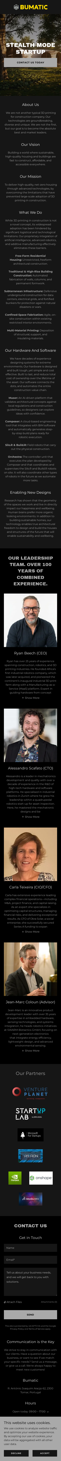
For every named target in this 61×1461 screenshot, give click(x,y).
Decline (16, 1453)
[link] (30, 7)
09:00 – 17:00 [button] (37, 1411)
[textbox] (30, 1248)
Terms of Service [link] (37, 1329)
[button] (31, 697)
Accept (44, 1453)
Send (30, 1314)
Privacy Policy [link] (17, 1329)
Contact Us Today (30, 62)
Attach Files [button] (14, 1302)
